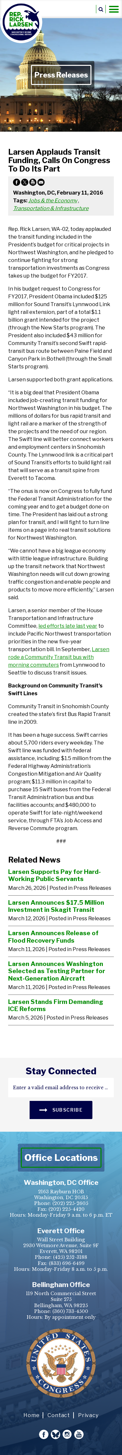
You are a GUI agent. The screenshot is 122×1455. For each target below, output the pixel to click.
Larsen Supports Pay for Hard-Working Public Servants (54, 875)
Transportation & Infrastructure (50, 208)
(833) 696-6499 (67, 1263)
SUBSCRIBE (61, 1109)
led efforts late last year (67, 626)
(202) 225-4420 (66, 1209)
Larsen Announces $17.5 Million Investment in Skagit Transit (56, 906)
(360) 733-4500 (70, 1311)
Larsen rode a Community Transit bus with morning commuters (58, 657)
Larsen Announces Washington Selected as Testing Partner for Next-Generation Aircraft (56, 971)
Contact (58, 1415)
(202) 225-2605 (70, 1203)
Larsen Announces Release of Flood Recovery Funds (53, 936)
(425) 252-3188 (70, 1257)
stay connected (61, 1071)
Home (31, 1415)
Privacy (88, 1415)
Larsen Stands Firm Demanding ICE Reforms (55, 1005)
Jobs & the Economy (52, 200)
